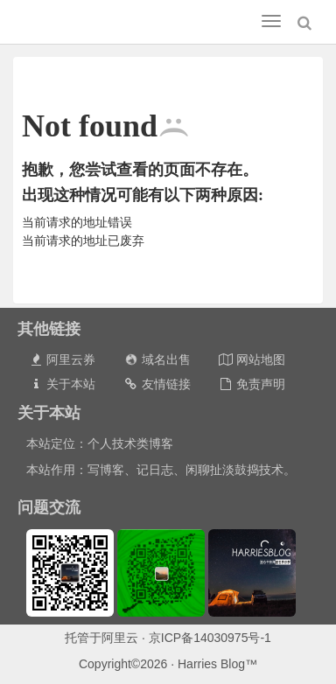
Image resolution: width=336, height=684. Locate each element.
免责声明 (251, 384)
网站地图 (251, 359)
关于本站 (61, 384)
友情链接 (157, 384)
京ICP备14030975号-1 (210, 638)
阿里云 (120, 638)
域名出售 (156, 359)
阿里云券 (61, 359)
